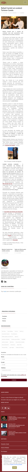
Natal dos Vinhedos (5, 339)
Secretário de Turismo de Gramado (13, 211)
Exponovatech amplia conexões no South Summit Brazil (17, 433)
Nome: (2, 356)
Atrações (4, 318)
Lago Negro (11, 347)
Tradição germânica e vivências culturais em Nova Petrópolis (17, 418)
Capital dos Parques (20, 347)
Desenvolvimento (5, 344)
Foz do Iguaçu (4, 451)
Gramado (15, 240)
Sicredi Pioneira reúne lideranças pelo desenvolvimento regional (17, 426)
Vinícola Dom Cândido (20, 342)
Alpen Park (19, 344)
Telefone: (3, 367)
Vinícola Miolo (4, 347)
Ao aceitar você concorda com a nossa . (13, 375)
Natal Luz (21, 331)
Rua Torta (4, 331)
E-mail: (3, 362)
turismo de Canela (10, 145)
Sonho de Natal (5, 342)
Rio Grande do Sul (7, 183)
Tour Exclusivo (14, 333)
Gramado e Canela (12, 416)
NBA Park (12, 342)
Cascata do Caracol (5, 333)
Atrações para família (15, 339)
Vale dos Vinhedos (5, 447)
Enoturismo (13, 344)
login (5, 291)
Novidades (4, 316)
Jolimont (16, 336)
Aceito (14, 467)
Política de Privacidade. (16, 464)
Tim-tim (16, 331)
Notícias (4, 320)
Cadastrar (14, 380)
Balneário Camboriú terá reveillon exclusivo (7, 250)
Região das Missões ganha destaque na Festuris (20, 250)
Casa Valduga (10, 331)
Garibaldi (23, 339)
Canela (9, 235)
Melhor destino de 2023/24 (7, 336)
